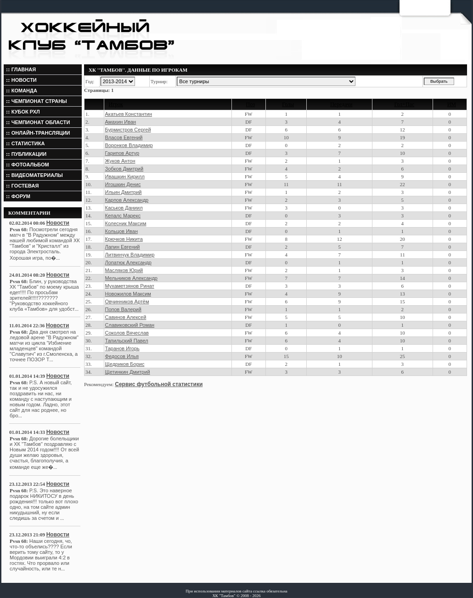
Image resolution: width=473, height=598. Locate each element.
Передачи (341, 104)
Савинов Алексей (125, 317)
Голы (288, 104)
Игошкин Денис (123, 184)
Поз (250, 104)
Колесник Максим (125, 223)
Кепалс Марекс (123, 215)
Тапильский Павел (126, 340)
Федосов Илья (122, 356)
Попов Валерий (123, 309)
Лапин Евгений (122, 247)
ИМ (451, 104)
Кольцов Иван (121, 231)
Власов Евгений (124, 137)
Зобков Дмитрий (124, 168)
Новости (57, 223)
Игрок (116, 104)
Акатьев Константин (128, 114)
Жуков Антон (120, 161)
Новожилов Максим (128, 293)
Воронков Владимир (129, 145)
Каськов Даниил (124, 208)
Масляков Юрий (124, 270)
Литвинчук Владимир (130, 254)
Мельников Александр (131, 278)
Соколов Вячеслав (127, 333)
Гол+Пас (404, 104)
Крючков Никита (124, 239)
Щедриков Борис (125, 364)
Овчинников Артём (127, 301)
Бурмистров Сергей (128, 129)
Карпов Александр (127, 200)
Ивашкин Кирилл (125, 176)
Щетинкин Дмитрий (127, 372)
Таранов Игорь (122, 348)
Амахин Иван (120, 122)
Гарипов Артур (122, 153)
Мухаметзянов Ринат (129, 286)
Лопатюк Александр (128, 262)
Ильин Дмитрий (123, 192)
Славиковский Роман (130, 325)
